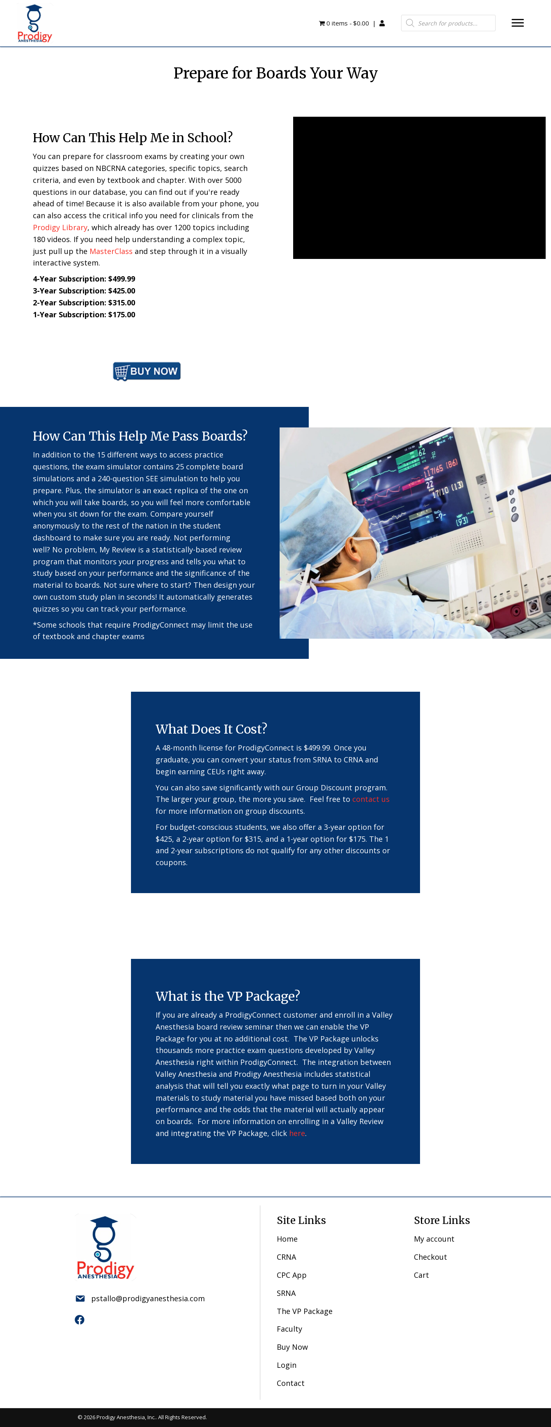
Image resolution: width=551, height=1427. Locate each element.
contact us (371, 799)
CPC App (292, 1275)
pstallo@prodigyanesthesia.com (148, 1298)
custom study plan (83, 597)
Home (287, 1239)
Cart (421, 1275)
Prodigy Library (60, 227)
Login (286, 1365)
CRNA (286, 1257)
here (297, 1133)
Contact (291, 1383)
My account (434, 1239)
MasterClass (111, 251)
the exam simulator (106, 466)
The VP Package (305, 1311)
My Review (117, 549)
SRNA (286, 1293)
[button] (518, 23)
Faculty (289, 1329)
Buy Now (292, 1347)
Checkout (430, 1257)
